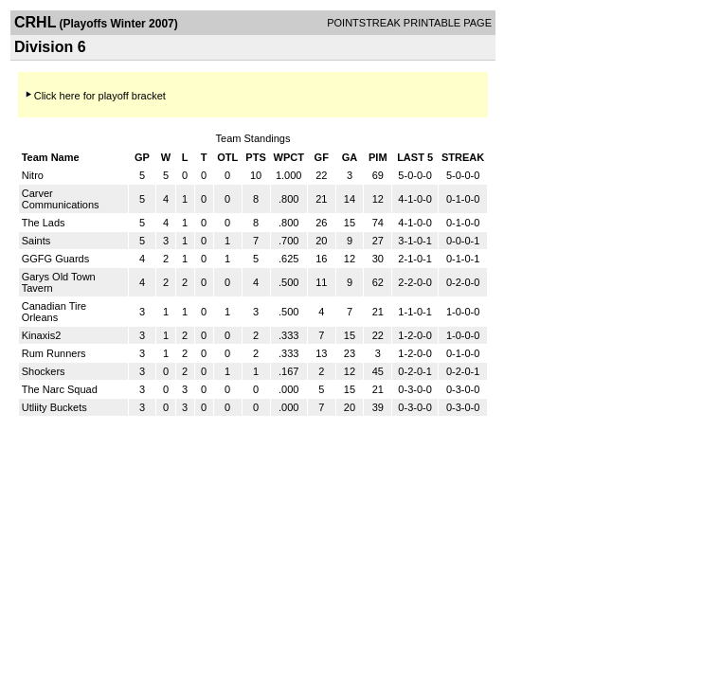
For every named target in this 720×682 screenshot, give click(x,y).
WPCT (289, 157)
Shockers (43, 371)
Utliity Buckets (54, 407)
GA (350, 157)
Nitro (33, 175)
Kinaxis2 (42, 335)
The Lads (43, 222)
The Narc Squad (60, 389)
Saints (36, 240)
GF (322, 157)
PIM (378, 157)
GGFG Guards (56, 258)
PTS (255, 157)
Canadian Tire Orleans (54, 311)
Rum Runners (54, 353)
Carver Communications (60, 199)
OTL (227, 157)
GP (142, 157)
